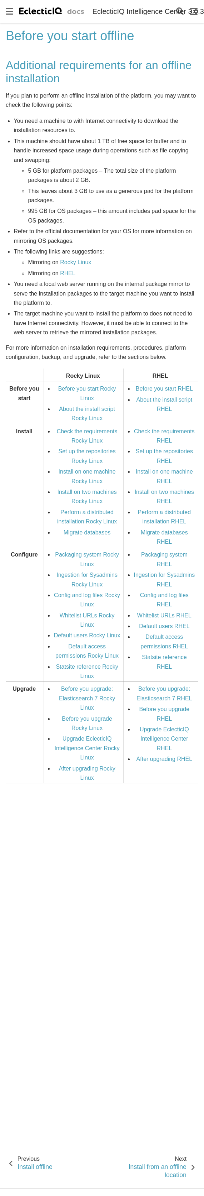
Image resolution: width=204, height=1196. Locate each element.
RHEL (67, 273)
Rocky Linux (75, 262)
